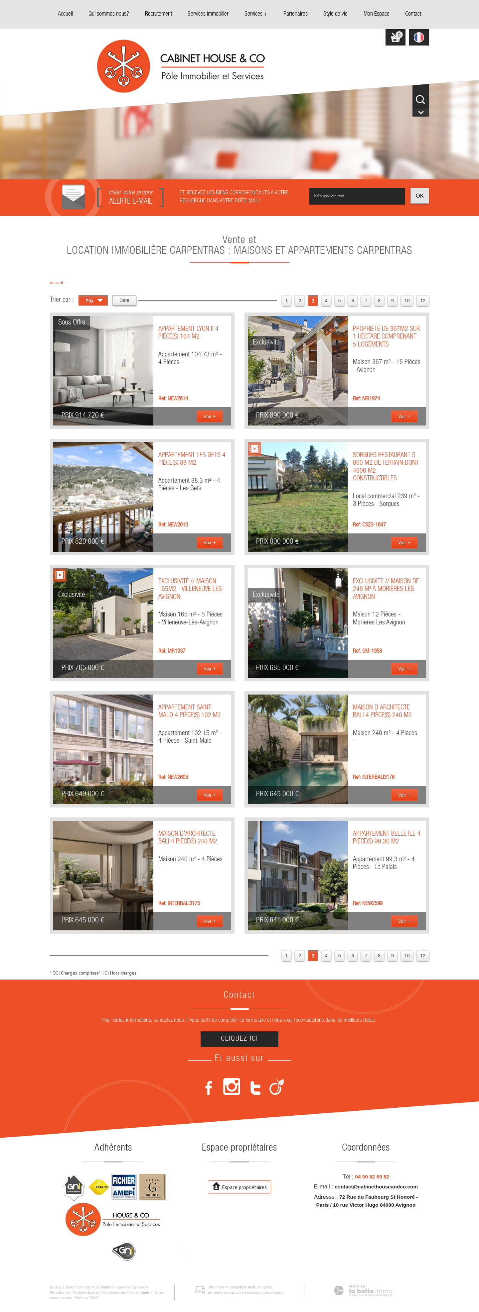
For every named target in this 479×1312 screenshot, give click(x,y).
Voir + (210, 416)
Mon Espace (377, 14)
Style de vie (335, 14)
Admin (145, 1292)
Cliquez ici (239, 1039)
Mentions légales (85, 1292)
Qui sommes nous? (108, 14)
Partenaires (295, 14)
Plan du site (59, 1292)
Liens (132, 1292)
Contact (413, 14)
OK (420, 196)
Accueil (65, 14)
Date (124, 300)
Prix (94, 301)
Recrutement (158, 14)
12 (422, 300)
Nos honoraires (114, 1292)
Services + (255, 14)
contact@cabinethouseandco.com (376, 1186)
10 (407, 300)
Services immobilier (208, 14)
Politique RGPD (87, 1297)
